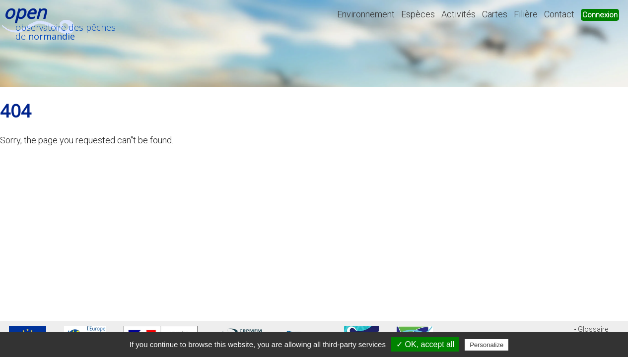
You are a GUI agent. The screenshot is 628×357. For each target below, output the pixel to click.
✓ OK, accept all (425, 344)
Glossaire (593, 329)
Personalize (486, 345)
